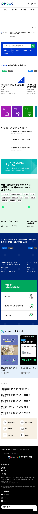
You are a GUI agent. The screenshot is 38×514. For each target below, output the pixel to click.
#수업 (32, 194)
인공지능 (5, 50)
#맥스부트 (4, 201)
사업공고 (3, 474)
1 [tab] (2, 27)
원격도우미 (15, 453)
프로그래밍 (24, 50)
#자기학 (33, 197)
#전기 (26, 197)
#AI (21, 197)
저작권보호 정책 (24, 449)
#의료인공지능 (6, 197)
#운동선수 (12, 201)
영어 (17, 50)
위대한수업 (6, 53)
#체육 (19, 201)
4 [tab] (10, 27)
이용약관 (15, 449)
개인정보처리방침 (5, 449)
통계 (31, 50)
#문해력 (26, 194)
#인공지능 (15, 197)
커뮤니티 (3, 471)
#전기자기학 (5, 194)
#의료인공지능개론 (16, 194)
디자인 (12, 50)
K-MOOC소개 (5, 465)
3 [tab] (9, 27)
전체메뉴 (3, 468)
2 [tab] (6, 27)
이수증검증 (6, 453)
